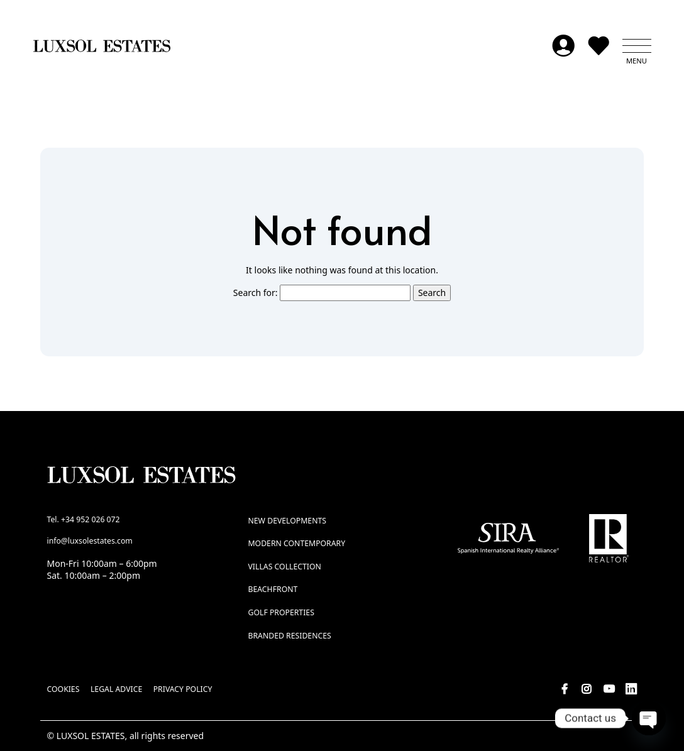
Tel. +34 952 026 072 (83, 519)
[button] (636, 46)
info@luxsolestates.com (90, 541)
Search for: (255, 293)
